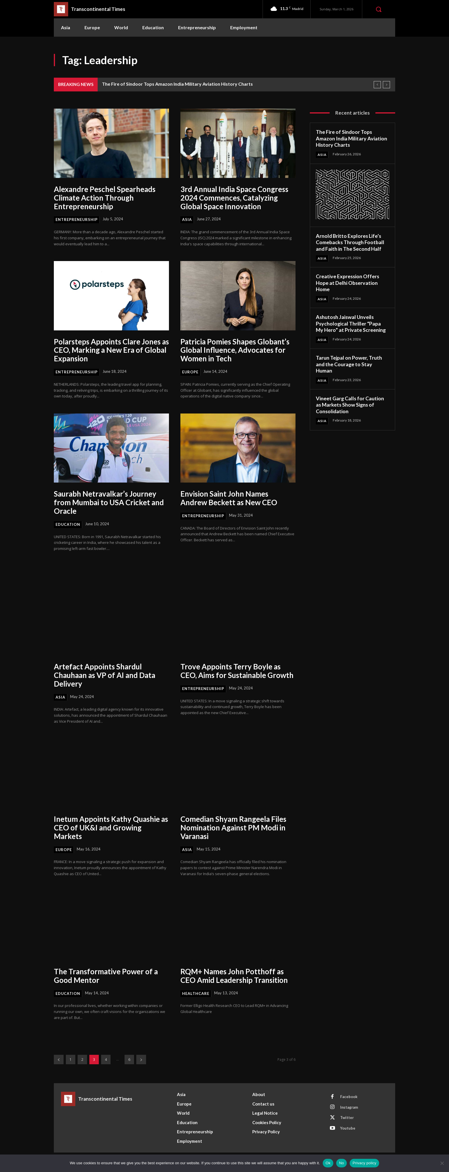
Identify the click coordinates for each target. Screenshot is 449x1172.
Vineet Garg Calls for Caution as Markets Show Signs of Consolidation (350, 404)
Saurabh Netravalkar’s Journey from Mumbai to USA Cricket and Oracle (109, 502)
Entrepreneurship (77, 219)
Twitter (347, 1118)
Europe (190, 372)
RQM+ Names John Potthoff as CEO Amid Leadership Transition (235, 976)
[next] (386, 84)
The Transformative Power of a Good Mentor (106, 976)
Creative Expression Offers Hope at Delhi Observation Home (348, 283)
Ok (328, 1163)
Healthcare (195, 993)
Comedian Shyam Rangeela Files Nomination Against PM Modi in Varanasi (234, 827)
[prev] (377, 84)
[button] (378, 9)
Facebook (349, 1097)
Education (68, 524)
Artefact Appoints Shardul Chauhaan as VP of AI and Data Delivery (106, 675)
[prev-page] (59, 1059)
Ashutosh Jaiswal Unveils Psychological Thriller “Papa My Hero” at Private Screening (351, 323)
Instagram (349, 1107)
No (341, 1163)
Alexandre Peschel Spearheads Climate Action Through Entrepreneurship (105, 198)
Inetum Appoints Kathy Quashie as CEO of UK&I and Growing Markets (108, 827)
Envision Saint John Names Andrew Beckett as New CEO (229, 498)
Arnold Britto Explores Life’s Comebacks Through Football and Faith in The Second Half (350, 242)
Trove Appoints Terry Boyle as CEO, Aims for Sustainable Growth (231, 675)
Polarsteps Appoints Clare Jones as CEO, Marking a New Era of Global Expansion (108, 350)
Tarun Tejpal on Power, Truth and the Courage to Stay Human (349, 364)
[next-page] (141, 1059)
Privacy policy (364, 1163)
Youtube (348, 1128)
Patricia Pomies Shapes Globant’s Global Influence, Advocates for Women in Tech (236, 350)
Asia (187, 219)
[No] (442, 1163)
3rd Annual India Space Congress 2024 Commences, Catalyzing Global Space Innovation (235, 198)
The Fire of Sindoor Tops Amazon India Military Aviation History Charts (177, 84)
